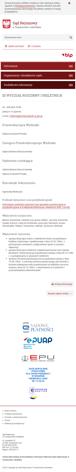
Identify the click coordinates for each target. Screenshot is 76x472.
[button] (14, 46)
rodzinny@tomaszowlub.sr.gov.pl (26, 115)
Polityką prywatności (25, 5)
